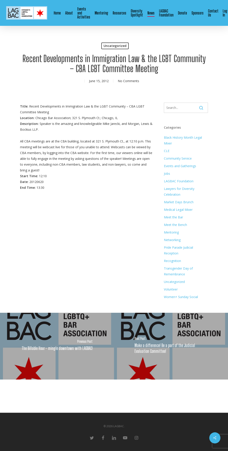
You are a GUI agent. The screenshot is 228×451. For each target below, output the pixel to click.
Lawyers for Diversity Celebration (179, 192)
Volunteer (171, 289)
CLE (166, 151)
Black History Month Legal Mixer (183, 140)
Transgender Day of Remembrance (178, 271)
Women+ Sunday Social (181, 297)
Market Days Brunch (178, 202)
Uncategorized (115, 46)
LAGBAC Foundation (178, 181)
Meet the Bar (173, 217)
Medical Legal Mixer (178, 209)
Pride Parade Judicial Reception (178, 250)
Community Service (178, 158)
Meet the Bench (175, 225)
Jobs (167, 173)
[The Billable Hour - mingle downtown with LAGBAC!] (57, 346)
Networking (172, 240)
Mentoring (171, 232)
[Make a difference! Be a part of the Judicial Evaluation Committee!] (171, 346)
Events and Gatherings (180, 166)
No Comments (128, 81)
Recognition (172, 261)
